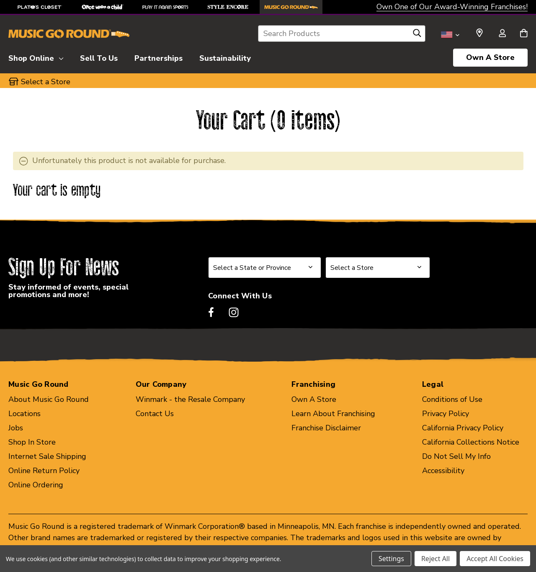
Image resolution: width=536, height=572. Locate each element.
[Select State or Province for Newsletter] (264, 267)
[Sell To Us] (99, 57)
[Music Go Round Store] (291, 7)
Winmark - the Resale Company (190, 399)
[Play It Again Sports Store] (165, 7)
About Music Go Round (48, 399)
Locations (24, 414)
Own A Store (490, 57)
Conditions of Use (452, 399)
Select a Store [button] (45, 82)
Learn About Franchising (333, 414)
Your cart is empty (57, 191)
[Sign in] (502, 34)
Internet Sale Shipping (47, 456)
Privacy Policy (445, 414)
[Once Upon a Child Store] (102, 7)
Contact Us (155, 414)
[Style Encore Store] (228, 7)
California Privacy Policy (462, 428)
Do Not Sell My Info (456, 456)
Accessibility (443, 471)
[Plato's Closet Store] (39, 7)
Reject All (435, 558)
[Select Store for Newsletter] (377, 267)
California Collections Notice (470, 442)
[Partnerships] (158, 57)
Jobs (15, 428)
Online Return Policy (44, 471)
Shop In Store (32, 442)
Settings (391, 558)
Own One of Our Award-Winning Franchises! (452, 7)
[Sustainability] (225, 57)
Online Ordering (35, 485)
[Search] (417, 35)
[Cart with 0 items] (524, 34)
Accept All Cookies (494, 558)
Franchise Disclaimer (326, 428)
